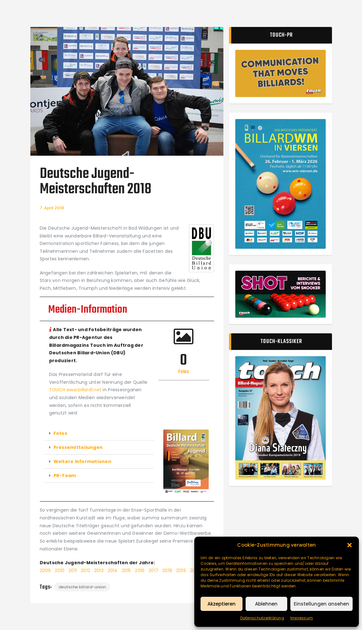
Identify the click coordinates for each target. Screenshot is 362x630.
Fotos (60, 433)
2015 (127, 570)
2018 (167, 570)
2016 (140, 570)
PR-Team (65, 475)
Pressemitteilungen (78, 447)
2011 (73, 570)
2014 (113, 570)
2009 (46, 570)
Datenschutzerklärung (262, 618)
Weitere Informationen (82, 461)
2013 (99, 570)
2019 (181, 570)
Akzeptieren (221, 604)
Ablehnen (266, 604)
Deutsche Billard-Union (82, 587)
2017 (153, 570)
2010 (59, 570)
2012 (86, 570)
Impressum (301, 618)
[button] (349, 545)
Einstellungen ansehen (321, 604)
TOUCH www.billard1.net (75, 390)
